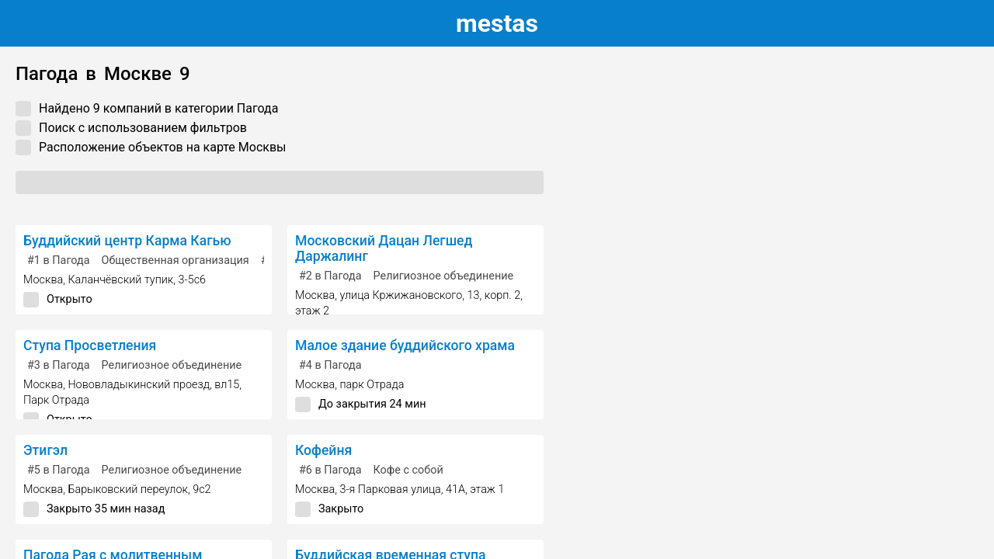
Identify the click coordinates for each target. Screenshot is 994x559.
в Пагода (58, 260)
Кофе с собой (408, 470)
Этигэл (45, 450)
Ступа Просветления (89, 345)
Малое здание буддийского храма (405, 345)
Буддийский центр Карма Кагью (127, 240)
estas (497, 23)
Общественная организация (175, 260)
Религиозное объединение (444, 276)
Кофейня (323, 450)
